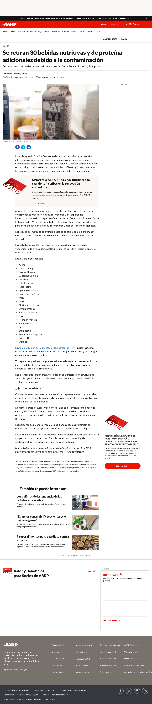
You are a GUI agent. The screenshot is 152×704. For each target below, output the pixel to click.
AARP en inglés (110, 39)
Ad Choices (51, 699)
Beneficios (115, 24)
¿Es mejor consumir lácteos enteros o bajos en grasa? (41, 518)
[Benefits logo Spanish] (7, 573)
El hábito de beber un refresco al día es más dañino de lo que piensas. (41, 505)
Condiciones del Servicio (44, 690)
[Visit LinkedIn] (145, 691)
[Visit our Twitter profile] (129, 691)
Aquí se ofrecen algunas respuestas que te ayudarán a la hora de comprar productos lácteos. (43, 525)
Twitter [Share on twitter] (24, 148)
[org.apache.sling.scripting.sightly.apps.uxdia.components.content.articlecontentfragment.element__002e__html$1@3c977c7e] (51, 142)
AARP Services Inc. (84, 665)
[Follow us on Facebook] (121, 691)
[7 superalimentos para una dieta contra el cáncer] (58, 542)
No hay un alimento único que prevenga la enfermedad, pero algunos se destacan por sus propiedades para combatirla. (41, 545)
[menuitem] (5, 32)
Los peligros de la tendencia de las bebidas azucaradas (39, 498)
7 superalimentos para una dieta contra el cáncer (43, 538)
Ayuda (103, 24)
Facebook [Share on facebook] (18, 148)
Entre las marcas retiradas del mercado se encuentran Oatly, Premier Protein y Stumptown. (52, 66)
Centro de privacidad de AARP (16, 690)
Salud (6, 46)
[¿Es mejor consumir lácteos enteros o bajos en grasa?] (58, 522)
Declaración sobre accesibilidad (72, 690)
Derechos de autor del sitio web (56, 694)
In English (61, 77)
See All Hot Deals (110, 620)
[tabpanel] (125, 39)
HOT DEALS (110, 575)
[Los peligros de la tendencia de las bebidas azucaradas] (58, 502)
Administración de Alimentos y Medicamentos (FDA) (47, 347)
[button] (146, 18)
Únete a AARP (38, 203)
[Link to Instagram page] (137, 691)
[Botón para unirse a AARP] (122, 466)
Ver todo (92, 571)
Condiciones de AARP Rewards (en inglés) (21, 694)
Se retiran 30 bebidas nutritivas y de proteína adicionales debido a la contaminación (62, 56)
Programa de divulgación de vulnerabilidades (22, 699)
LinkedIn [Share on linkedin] (29, 148)
